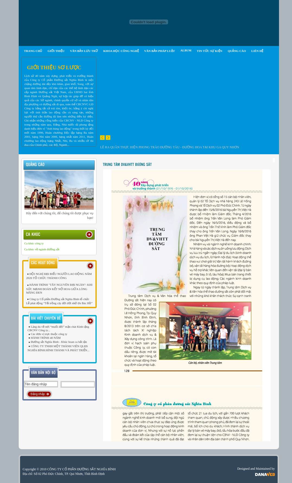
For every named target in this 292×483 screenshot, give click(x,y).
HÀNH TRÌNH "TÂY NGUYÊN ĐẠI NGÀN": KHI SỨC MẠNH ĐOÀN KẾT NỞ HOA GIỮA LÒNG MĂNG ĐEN (59, 288)
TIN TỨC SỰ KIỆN (209, 50)
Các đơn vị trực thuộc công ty (48, 334)
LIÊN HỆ (257, 50)
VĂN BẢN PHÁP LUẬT (159, 50)
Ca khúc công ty (34, 243)
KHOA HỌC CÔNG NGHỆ (121, 50)
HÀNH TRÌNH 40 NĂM (44, 337)
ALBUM (185, 50)
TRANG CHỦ (33, 50)
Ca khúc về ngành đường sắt (42, 249)
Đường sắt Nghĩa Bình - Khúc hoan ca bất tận (57, 341)
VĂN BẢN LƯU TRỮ (84, 50)
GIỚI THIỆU (56, 50)
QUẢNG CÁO (237, 50)
